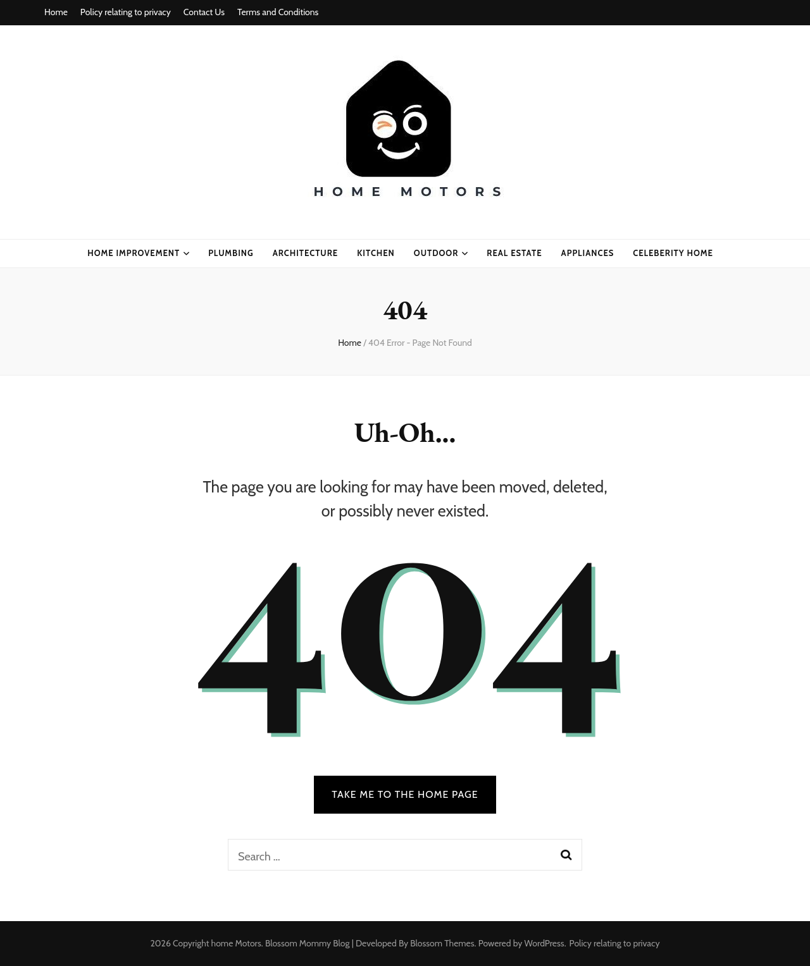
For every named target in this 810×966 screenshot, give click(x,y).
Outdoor (436, 253)
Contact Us (204, 12)
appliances (587, 253)
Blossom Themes (442, 943)
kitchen (376, 253)
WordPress (544, 943)
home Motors (236, 943)
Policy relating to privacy (125, 12)
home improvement (133, 253)
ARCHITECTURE (305, 253)
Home (56, 12)
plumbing (231, 253)
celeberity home (673, 253)
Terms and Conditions (277, 12)
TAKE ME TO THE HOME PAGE (405, 794)
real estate (514, 253)
